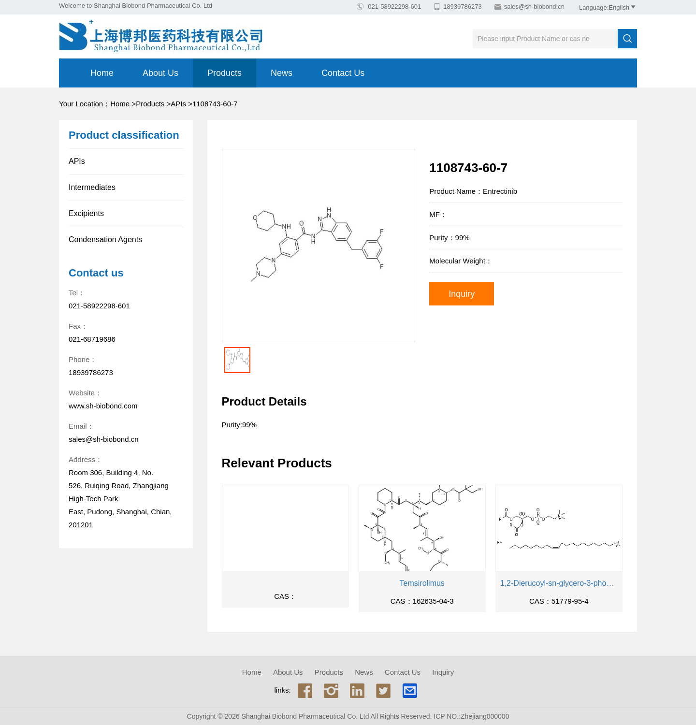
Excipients (86, 213)
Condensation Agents (105, 239)
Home (102, 73)
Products (224, 73)
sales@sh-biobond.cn (534, 6)
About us (160, 73)
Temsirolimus (422, 583)
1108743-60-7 (214, 104)
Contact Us (342, 73)
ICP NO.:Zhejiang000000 (471, 716)
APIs (178, 104)
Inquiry (462, 294)
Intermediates (92, 187)
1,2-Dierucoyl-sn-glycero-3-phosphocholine (559, 583)
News (281, 73)
